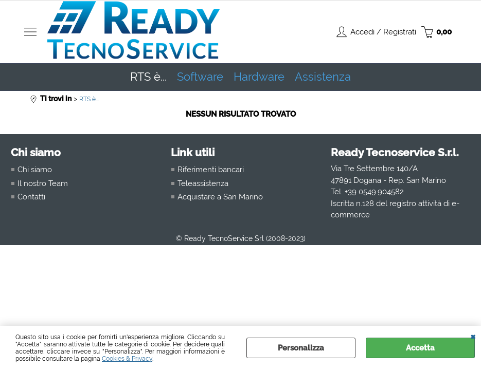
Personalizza (301, 348)
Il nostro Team (42, 183)
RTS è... (148, 76)
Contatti (31, 196)
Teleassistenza (202, 183)
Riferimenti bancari (210, 169)
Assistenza (323, 76)
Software (200, 76)
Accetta (420, 348)
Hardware (259, 76)
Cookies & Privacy (127, 358)
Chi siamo (34, 169)
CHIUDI (473, 336)
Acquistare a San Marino (220, 196)
